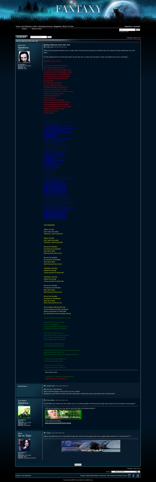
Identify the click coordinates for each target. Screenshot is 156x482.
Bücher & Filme (37, 29)
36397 (25, 456)
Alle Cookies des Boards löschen (117, 475)
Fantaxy (24, 29)
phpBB (72, 480)
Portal (18, 475)
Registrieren (128, 26)
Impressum (103, 475)
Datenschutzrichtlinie (92, 475)
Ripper (20, 433)
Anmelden (137, 26)
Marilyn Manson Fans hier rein (27, 41)
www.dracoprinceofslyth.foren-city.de (58, 423)
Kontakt (82, 475)
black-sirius (21, 45)
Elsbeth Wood (22, 386)
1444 (25, 424)
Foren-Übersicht (26, 475)
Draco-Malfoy (22, 400)
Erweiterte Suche (123, 31)
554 (25, 67)
